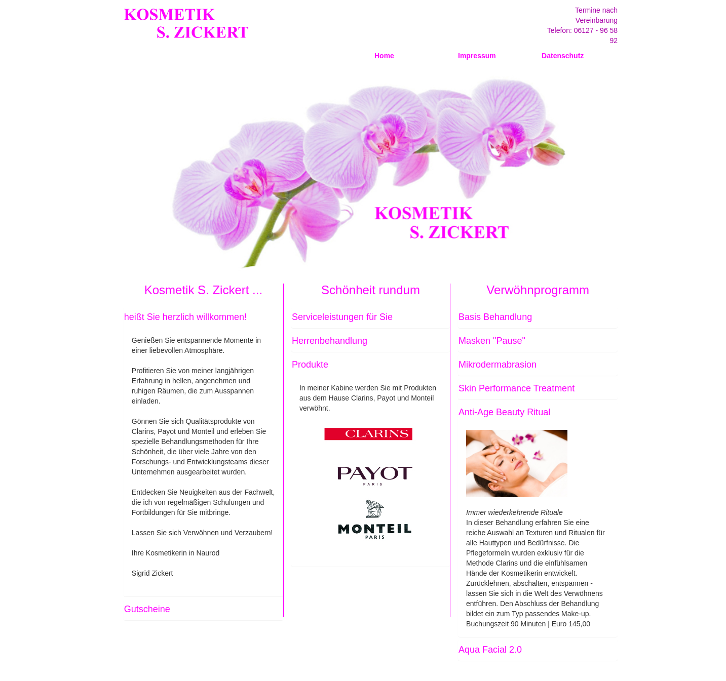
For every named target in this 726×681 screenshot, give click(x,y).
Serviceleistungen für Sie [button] (342, 317)
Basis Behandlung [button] (495, 317)
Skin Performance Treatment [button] (516, 388)
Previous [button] (116, 172)
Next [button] (618, 172)
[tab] (203, 317)
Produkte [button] (310, 364)
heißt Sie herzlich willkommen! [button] (185, 317)
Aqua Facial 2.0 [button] (490, 650)
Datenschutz (563, 56)
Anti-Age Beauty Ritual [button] (504, 412)
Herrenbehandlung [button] (329, 341)
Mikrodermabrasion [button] (497, 364)
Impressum (477, 56)
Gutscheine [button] (147, 609)
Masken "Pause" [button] (491, 341)
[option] (367, 172)
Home (384, 56)
